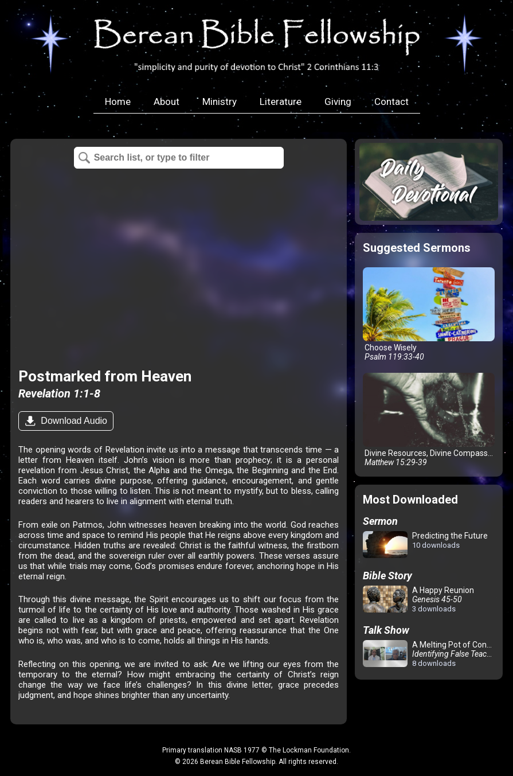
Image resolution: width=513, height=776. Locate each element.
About (166, 101)
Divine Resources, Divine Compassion (431, 420)
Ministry (219, 101)
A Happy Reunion (418, 599)
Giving (337, 101)
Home (118, 101)
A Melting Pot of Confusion (431, 654)
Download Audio (72, 421)
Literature (280, 101)
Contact (391, 101)
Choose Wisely (429, 314)
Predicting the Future (425, 545)
